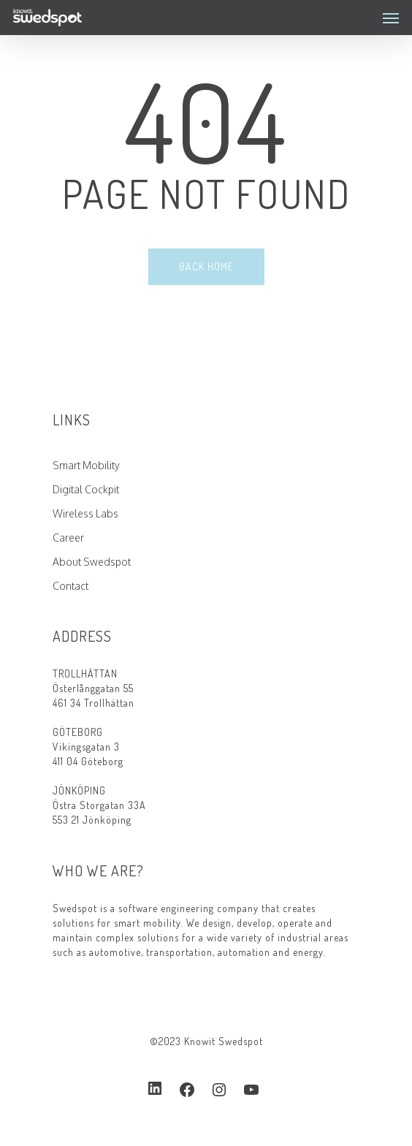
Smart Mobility (86, 465)
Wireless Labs (85, 513)
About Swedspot (92, 561)
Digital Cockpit (86, 489)
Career (68, 537)
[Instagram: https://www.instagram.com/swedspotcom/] (219, 1090)
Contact (70, 586)
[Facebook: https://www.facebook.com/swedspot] (187, 1090)
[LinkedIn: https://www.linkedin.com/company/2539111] (155, 1089)
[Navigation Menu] (391, 17)
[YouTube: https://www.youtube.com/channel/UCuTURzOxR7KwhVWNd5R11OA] (251, 1090)
